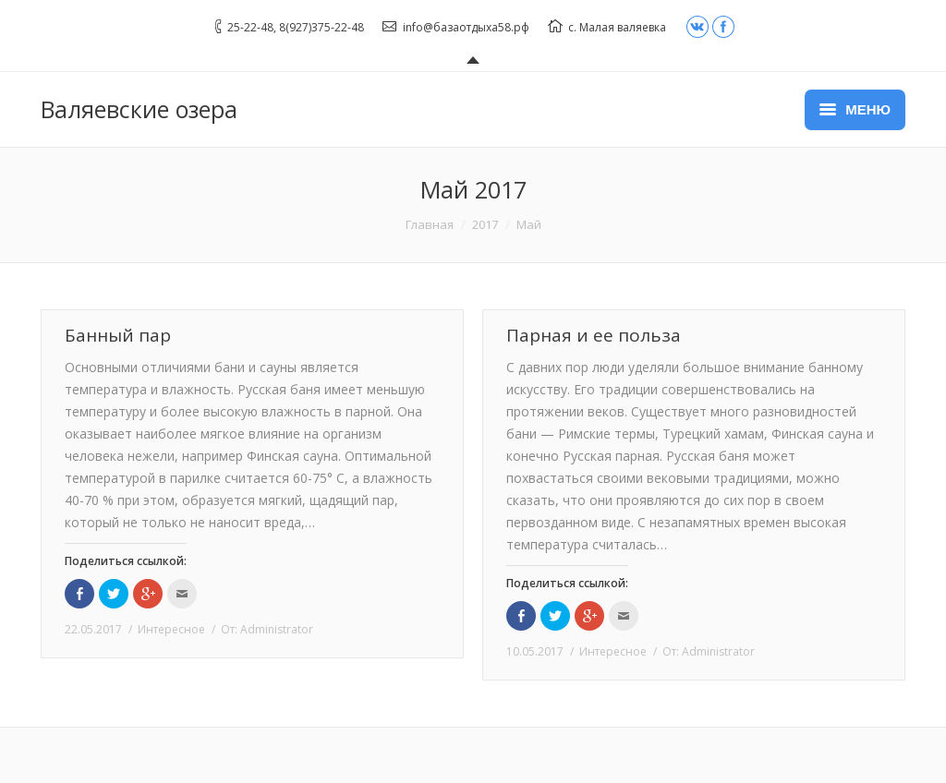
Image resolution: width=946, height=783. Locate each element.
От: (267, 629)
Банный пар (118, 335)
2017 (485, 224)
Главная (430, 224)
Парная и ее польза (593, 335)
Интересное (171, 629)
